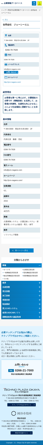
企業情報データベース (11, 3)
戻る (6, 20)
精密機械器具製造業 (30, 276)
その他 (6, 279)
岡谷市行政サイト (21, 433)
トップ (3, 10)
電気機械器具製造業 (30, 273)
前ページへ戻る (21, 250)
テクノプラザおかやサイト (21, 405)
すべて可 (7, 270)
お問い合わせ (11, 72)
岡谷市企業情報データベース (18, 10)
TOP (34, 4)
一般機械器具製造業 (11, 273)
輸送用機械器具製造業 (12, 276)
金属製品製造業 (29, 270)
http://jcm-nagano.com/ (12, 82)
